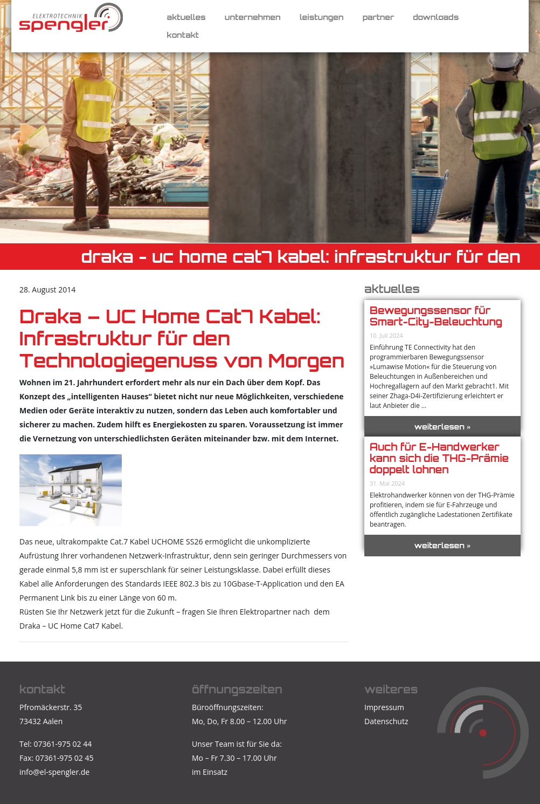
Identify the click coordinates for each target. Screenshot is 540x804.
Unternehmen (253, 17)
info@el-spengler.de (54, 772)
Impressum (384, 707)
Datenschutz (386, 721)
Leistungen (322, 17)
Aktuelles (186, 17)
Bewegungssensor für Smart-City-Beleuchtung (436, 316)
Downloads (436, 17)
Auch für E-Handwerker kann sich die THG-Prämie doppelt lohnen (439, 458)
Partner (378, 17)
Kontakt (183, 34)
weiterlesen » (442, 426)
